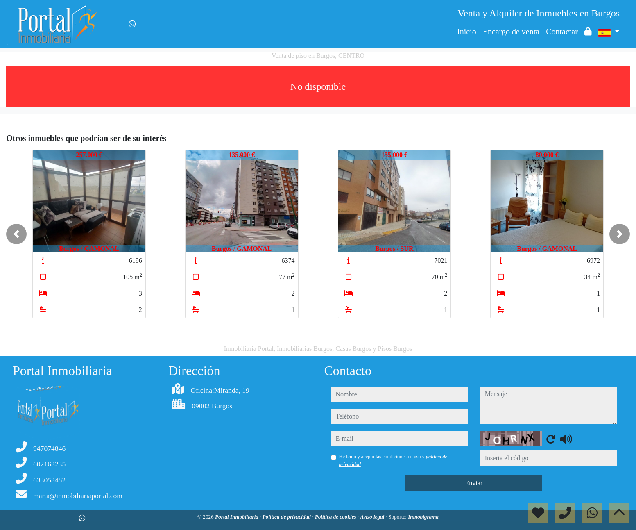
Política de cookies (336, 517)
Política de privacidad (287, 517)
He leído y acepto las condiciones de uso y (393, 460)
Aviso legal (373, 517)
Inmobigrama (423, 517)
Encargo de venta (511, 31)
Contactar (562, 31)
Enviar (473, 483)
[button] (16, 234)
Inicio (466, 31)
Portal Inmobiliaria (237, 517)
